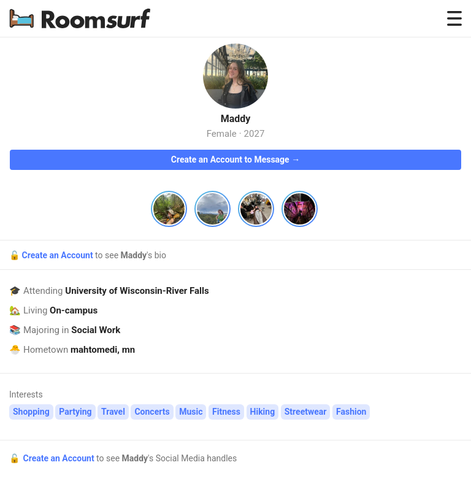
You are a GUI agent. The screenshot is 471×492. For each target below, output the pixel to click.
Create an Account (58, 255)
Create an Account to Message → (235, 159)
